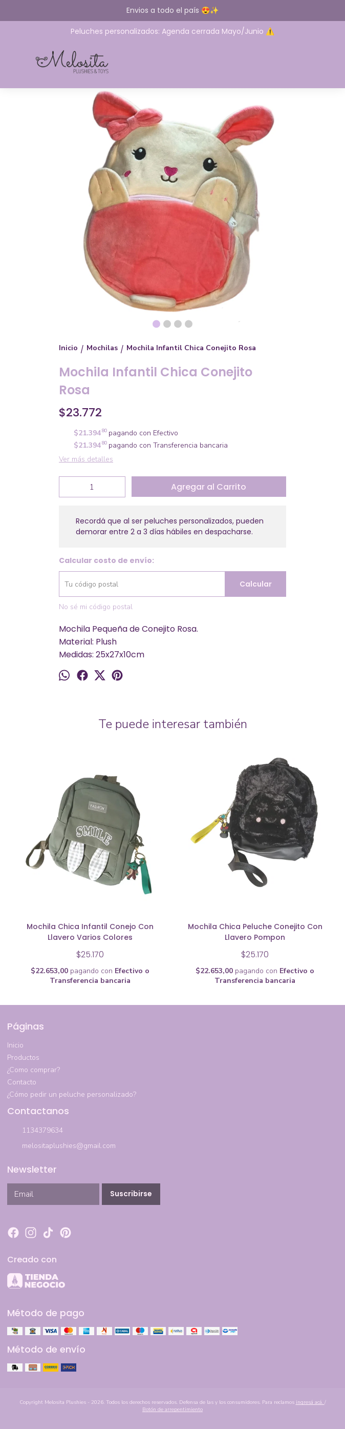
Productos (23, 1057)
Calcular (256, 584)
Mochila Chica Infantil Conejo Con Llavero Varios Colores (90, 931)
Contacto (21, 1082)
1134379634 (35, 1131)
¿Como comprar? (33, 1070)
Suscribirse (131, 1194)
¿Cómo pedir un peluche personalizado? (71, 1094)
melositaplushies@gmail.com (61, 1146)
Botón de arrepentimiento (172, 1409)
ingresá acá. (310, 1402)
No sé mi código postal (96, 607)
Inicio (15, 1045)
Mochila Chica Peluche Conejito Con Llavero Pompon (255, 931)
